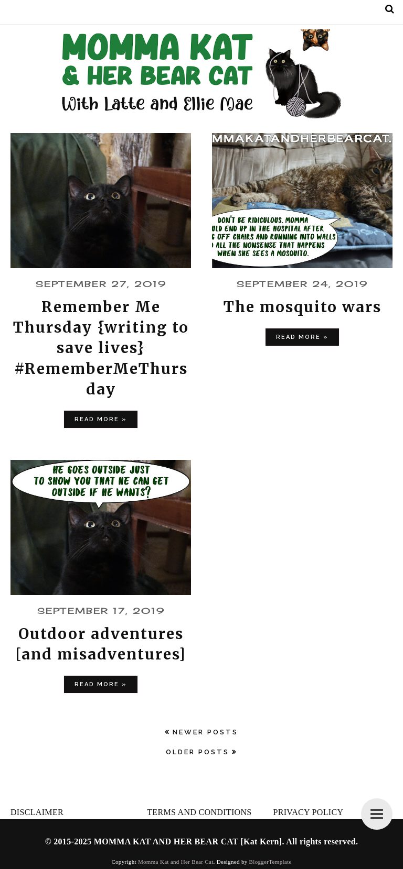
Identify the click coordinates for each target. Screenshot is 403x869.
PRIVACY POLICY (308, 812)
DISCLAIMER (36, 812)
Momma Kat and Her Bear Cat (176, 862)
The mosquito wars (302, 307)
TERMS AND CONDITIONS (199, 812)
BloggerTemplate (270, 862)
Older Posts (197, 752)
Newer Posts (205, 732)
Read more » (101, 419)
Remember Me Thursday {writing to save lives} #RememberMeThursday (101, 348)
